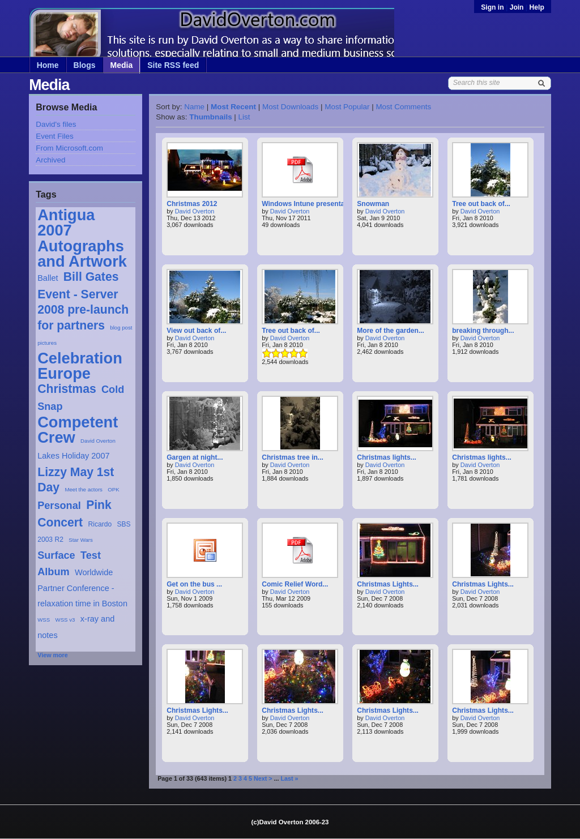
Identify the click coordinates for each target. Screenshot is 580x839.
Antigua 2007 (66, 222)
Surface (56, 555)
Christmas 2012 (192, 204)
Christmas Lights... (388, 584)
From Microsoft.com (69, 148)
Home (48, 65)
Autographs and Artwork (82, 253)
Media (121, 65)
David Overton (98, 441)
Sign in (493, 7)
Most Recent (233, 106)
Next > (263, 778)
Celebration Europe (79, 365)
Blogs (85, 65)
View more (52, 655)
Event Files (54, 136)
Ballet (47, 277)
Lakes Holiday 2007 (73, 455)
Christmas (66, 388)
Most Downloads (290, 106)
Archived (50, 160)
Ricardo (100, 524)
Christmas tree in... (292, 457)
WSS (43, 620)
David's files (56, 124)
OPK (113, 489)
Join (517, 7)
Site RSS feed (173, 65)
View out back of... (196, 331)
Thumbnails (210, 117)
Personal (59, 505)
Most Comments (403, 106)
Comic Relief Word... (295, 584)
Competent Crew (77, 429)
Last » (289, 778)
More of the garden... (390, 331)
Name (194, 106)
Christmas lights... (386, 457)
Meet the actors (84, 489)
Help (537, 7)
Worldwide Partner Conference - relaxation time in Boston (82, 588)
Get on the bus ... (194, 584)
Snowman (373, 204)
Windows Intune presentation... (312, 204)
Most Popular (347, 106)
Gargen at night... (195, 457)
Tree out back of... (481, 204)
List (244, 117)
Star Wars (81, 540)
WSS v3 (65, 620)
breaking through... (483, 331)
